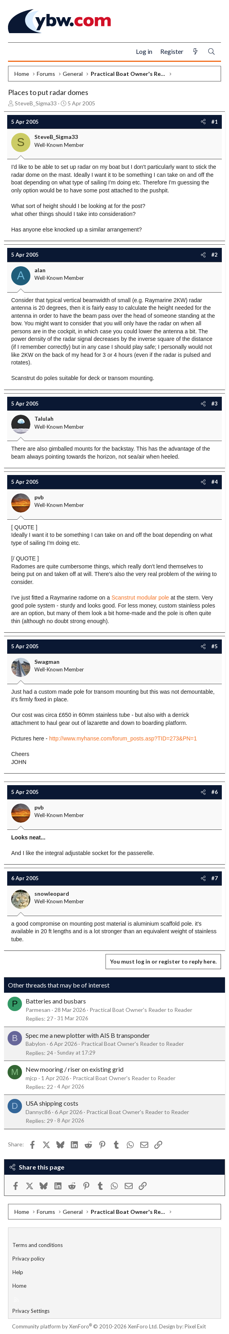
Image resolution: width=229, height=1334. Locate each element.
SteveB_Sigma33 (36, 103)
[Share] (203, 122)
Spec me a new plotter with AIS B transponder (88, 1035)
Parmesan (38, 1009)
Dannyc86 (38, 1111)
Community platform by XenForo (85, 1326)
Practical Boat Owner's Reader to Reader (141, 1009)
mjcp (31, 1078)
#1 (214, 122)
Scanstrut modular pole (140, 597)
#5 (214, 646)
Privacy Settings (31, 1311)
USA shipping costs (52, 1103)
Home (19, 1286)
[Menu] (17, 52)
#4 (214, 482)
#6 (214, 792)
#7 (214, 878)
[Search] (211, 51)
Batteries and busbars (56, 1001)
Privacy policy (28, 1258)
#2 (214, 254)
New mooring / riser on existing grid (74, 1069)
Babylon (36, 1043)
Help (17, 1272)
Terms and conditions (37, 1245)
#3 (214, 403)
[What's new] (195, 51)
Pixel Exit (195, 1326)
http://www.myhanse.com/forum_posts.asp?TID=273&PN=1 (123, 738)
